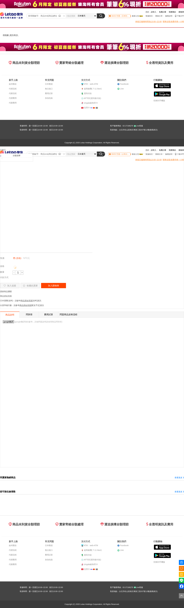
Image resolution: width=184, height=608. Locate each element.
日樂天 (3, 150)
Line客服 (138, 126)
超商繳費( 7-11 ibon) (93, 89)
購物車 (181, 12)
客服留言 (149, 16)
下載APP (179, 16)
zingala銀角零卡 (91, 103)
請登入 (153, 12)
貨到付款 (88, 93)
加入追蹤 (10, 285)
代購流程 (13, 93)
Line (122, 89)
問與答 (29, 314)
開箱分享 (159, 16)
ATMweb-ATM (91, 84)
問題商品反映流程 (68, 314)
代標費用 (13, 98)
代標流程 (13, 89)
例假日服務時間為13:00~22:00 (148, 21)
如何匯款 (13, 84)
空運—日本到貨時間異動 (126, 16)
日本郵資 (49, 84)
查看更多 (179, 477)
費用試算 (49, 93)
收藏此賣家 (30, 285)
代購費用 (13, 103)
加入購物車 (53, 285)
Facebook (124, 84)
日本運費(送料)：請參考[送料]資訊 (20, 301)
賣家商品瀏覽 (6, 291)
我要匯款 (172, 12)
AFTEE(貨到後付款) (92, 98)
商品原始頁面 (6, 296)
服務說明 (168, 16)
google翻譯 (8, 322)
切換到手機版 (159, 100)
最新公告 (137, 16)
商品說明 (9, 315)
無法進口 (49, 89)
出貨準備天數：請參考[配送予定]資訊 (22, 305)
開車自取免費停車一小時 (173, 21)
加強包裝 (49, 98)
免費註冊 (162, 12)
